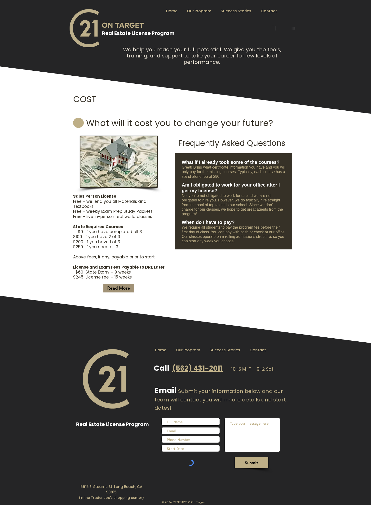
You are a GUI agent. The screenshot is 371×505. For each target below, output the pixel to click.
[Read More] (118, 288)
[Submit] (251, 462)
